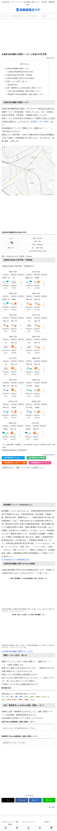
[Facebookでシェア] (21, 800)
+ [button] (4, 148)
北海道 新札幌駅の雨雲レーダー (17, 68)
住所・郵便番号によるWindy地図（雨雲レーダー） (24, 88)
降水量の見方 (13, 85)
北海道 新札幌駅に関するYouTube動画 (20, 78)
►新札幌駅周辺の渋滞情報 (36, 458)
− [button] (4, 151)
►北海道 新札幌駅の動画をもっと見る (17, 652)
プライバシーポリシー (29, 822)
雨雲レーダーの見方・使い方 (16, 81)
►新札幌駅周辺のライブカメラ (40, 463)
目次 (22, 64)
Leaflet (45, 194)
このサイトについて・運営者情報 (10, 823)
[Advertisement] (28, 36)
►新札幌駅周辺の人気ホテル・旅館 (14, 463)
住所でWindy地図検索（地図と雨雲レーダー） (25, 91)
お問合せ (47, 822)
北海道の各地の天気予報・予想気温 (19, 75)
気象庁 (52, 455)
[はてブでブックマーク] (35, 800)
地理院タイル (51, 194)
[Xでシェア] (8, 800)
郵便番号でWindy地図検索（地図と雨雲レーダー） (26, 94)
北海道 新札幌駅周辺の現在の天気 (20, 72)
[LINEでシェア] (49, 800)
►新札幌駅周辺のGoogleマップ (13, 458)
